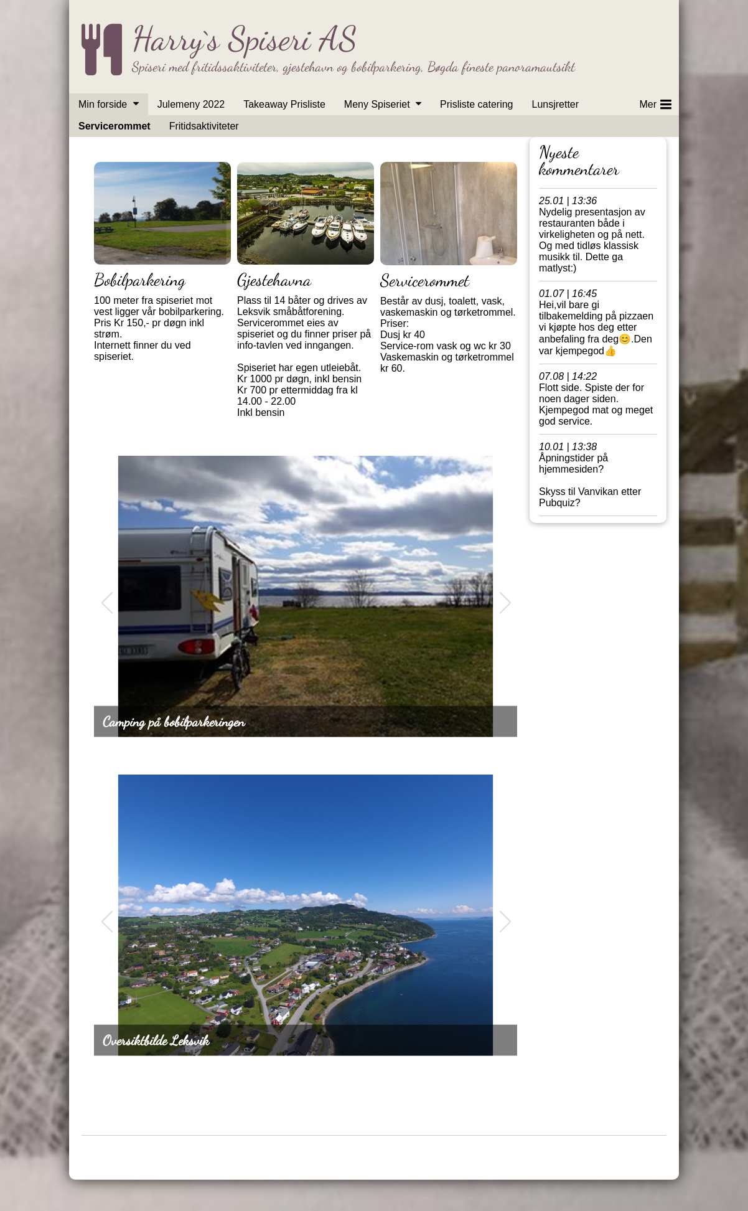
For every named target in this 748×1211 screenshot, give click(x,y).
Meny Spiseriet (377, 104)
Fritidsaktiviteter (204, 126)
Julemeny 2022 (191, 104)
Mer (655, 102)
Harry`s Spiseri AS (244, 38)
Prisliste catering (476, 104)
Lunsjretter (555, 104)
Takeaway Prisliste (284, 104)
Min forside (102, 104)
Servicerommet (114, 126)
